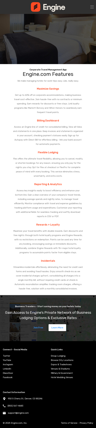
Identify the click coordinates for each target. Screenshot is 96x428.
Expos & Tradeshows (61, 364)
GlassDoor (8, 373)
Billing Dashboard (48, 120)
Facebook (7, 377)
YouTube (7, 360)
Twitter (6, 356)
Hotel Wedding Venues (62, 377)
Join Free (38, 327)
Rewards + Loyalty (48, 224)
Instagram (8, 364)
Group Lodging (58, 356)
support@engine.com (18, 413)
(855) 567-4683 (15, 405)
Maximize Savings (48, 88)
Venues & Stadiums (60, 368)
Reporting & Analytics (48, 184)
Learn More (57, 327)
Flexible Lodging (48, 152)
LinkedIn (7, 368)
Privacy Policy (86, 423)
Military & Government (62, 373)
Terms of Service (69, 423)
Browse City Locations (62, 360)
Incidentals (48, 260)
